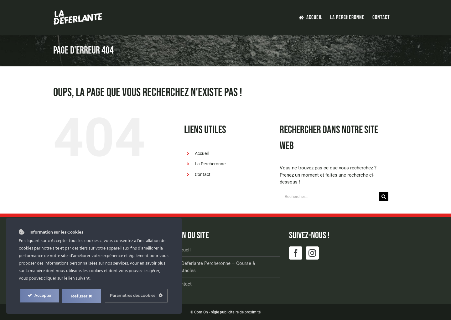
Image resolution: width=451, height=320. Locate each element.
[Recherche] (383, 196)
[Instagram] (312, 253)
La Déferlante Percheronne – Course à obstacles (215, 267)
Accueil (202, 153)
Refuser (81, 295)
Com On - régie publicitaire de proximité (227, 312)
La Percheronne (210, 163)
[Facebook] (295, 253)
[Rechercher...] (329, 196)
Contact (202, 174)
